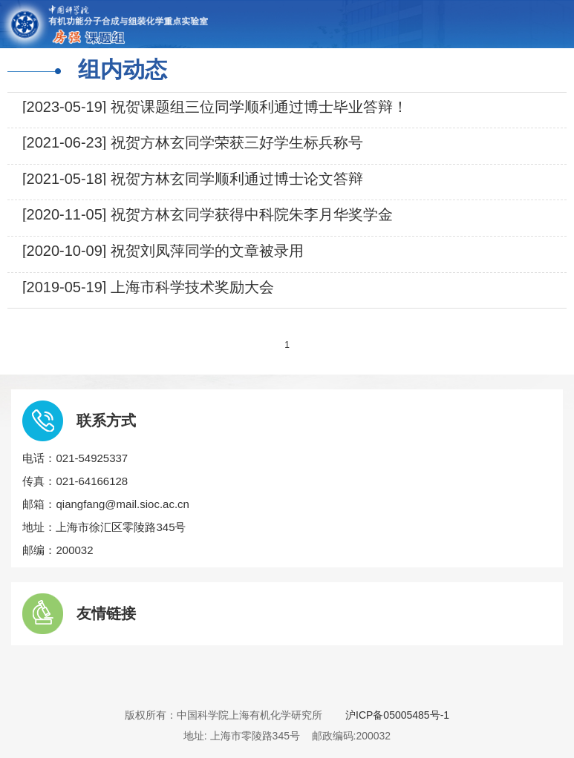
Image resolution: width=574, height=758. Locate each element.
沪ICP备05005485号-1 (397, 715)
